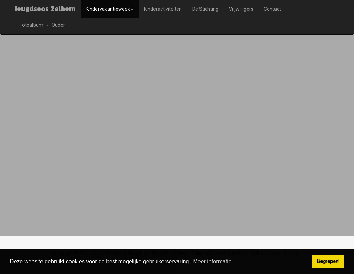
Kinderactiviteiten (163, 9)
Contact (272, 9)
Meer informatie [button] (212, 261)
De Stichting (205, 9)
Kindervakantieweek (109, 9)
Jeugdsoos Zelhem (45, 8)
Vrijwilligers (241, 9)
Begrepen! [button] (328, 261)
